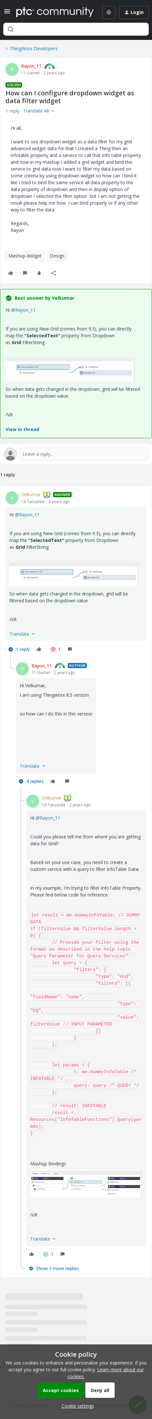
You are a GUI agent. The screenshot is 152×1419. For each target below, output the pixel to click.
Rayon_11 (31, 66)
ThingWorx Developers (34, 48)
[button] (7, 13)
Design (57, 256)
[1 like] (56, 649)
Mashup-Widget (24, 256)
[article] (76, 573)
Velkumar (31, 494)
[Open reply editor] (76, 454)
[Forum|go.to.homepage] (53, 12)
